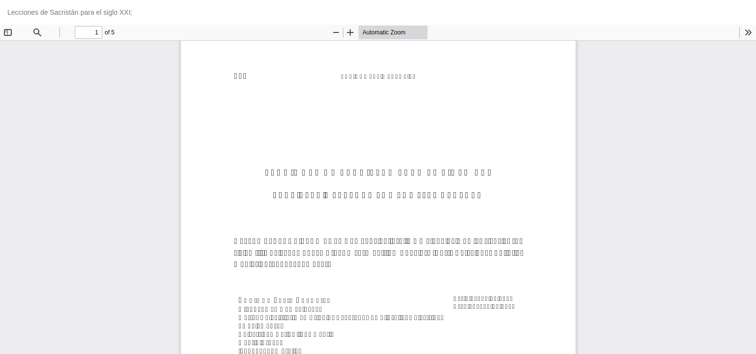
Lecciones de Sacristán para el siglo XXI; (69, 12)
